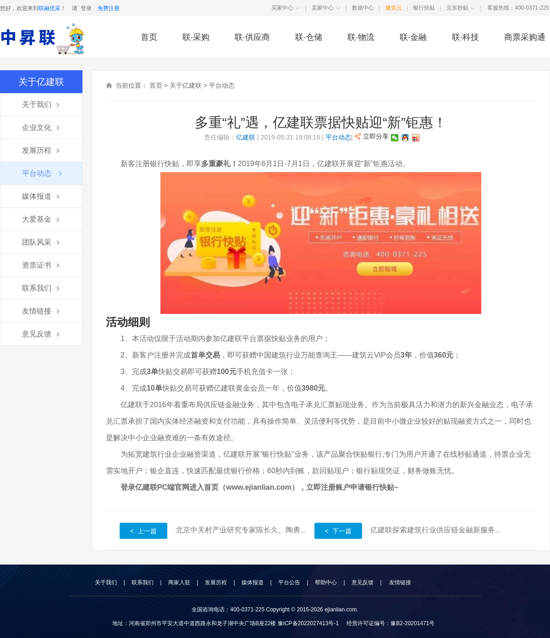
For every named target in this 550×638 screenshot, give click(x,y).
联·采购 (195, 37)
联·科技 (465, 37)
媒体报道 (253, 582)
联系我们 (143, 582)
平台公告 (289, 582)
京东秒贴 (457, 8)
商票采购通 (524, 37)
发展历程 (216, 582)
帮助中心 (326, 582)
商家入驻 (179, 582)
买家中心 (282, 8)
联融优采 (49, 8)
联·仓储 (308, 37)
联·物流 (360, 37)
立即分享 (372, 136)
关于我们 (106, 582)
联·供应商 (252, 37)
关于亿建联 (186, 85)
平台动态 (222, 85)
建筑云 (393, 8)
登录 (86, 8)
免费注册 (109, 8)
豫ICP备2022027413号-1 (308, 623)
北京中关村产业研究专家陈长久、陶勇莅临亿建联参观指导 (271, 530)
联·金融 (413, 37)
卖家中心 (323, 8)
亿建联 (245, 137)
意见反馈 (363, 582)
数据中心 (363, 8)
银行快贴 (424, 8)
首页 (149, 37)
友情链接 (400, 582)
